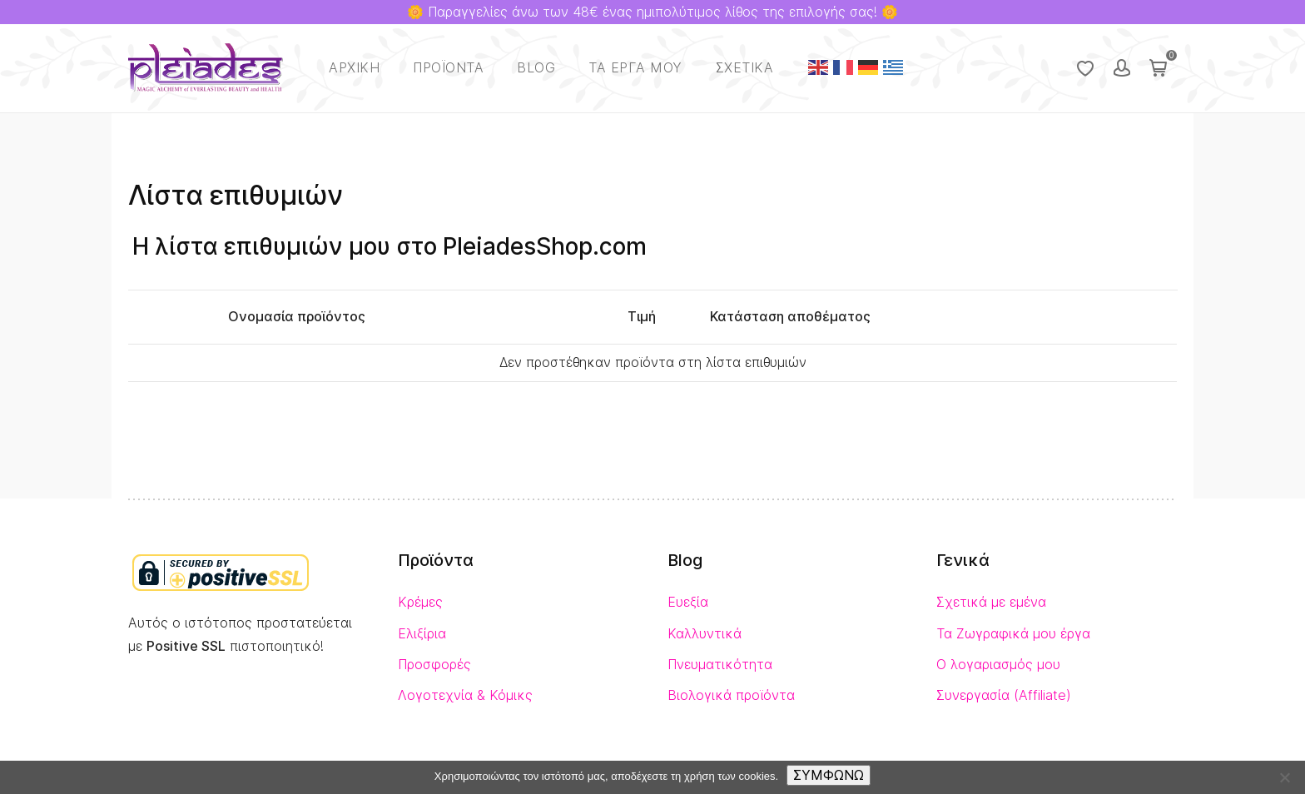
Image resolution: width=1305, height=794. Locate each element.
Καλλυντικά (704, 634)
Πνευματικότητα (719, 664)
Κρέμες (420, 602)
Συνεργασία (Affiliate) (1003, 695)
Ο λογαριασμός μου (998, 664)
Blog (536, 68)
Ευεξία (687, 602)
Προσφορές (434, 664)
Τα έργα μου (635, 68)
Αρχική (354, 68)
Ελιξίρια (422, 634)
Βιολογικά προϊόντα (731, 695)
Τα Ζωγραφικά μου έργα (1013, 634)
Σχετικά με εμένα (991, 602)
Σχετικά (745, 68)
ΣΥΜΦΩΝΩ (828, 775)
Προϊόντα (448, 68)
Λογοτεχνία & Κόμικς (465, 695)
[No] (1284, 777)
